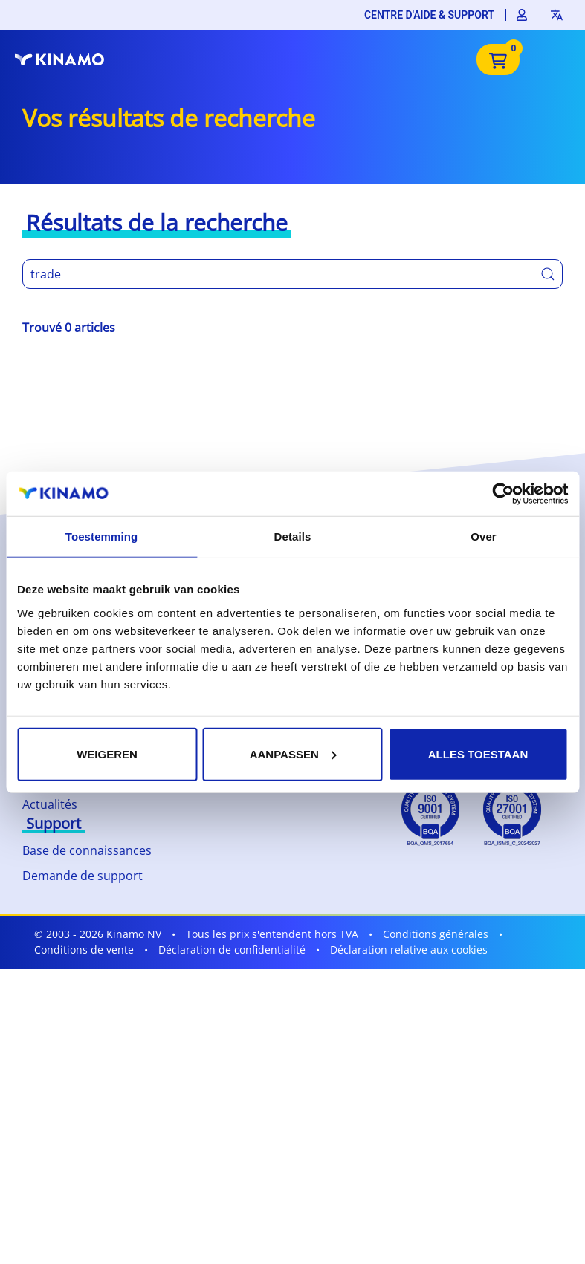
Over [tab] (484, 536)
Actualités (49, 804)
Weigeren (107, 753)
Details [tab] (292, 536)
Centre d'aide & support (429, 15)
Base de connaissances (87, 850)
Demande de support (82, 875)
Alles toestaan (478, 753)
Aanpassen (293, 753)
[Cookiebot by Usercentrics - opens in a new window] (503, 494)
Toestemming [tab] (101, 536)
